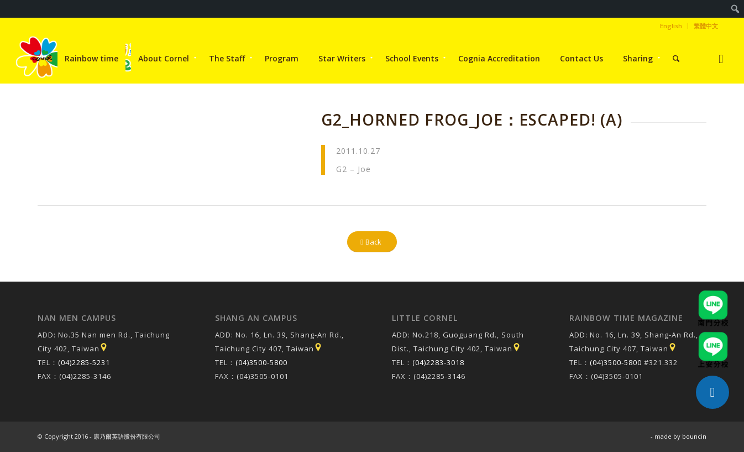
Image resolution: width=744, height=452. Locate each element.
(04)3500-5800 (261, 362)
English (671, 26)
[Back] (372, 242)
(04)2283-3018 (438, 362)
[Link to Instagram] (721, 58)
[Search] (676, 58)
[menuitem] (735, 9)
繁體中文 (706, 26)
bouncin (694, 436)
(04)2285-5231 (84, 362)
